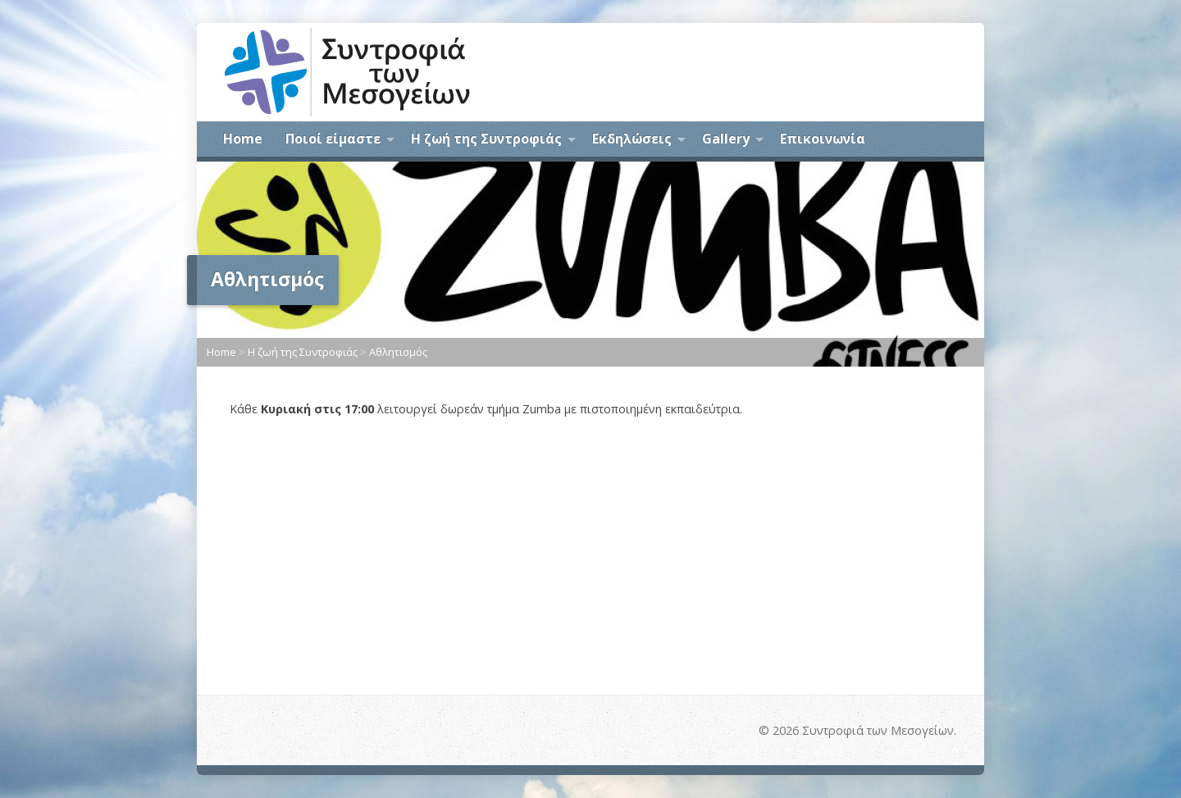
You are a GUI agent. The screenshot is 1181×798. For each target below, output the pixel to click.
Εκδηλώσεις (632, 139)
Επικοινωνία (822, 139)
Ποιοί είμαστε (333, 139)
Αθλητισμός (398, 351)
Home (242, 139)
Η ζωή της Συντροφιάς (486, 139)
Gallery (726, 139)
